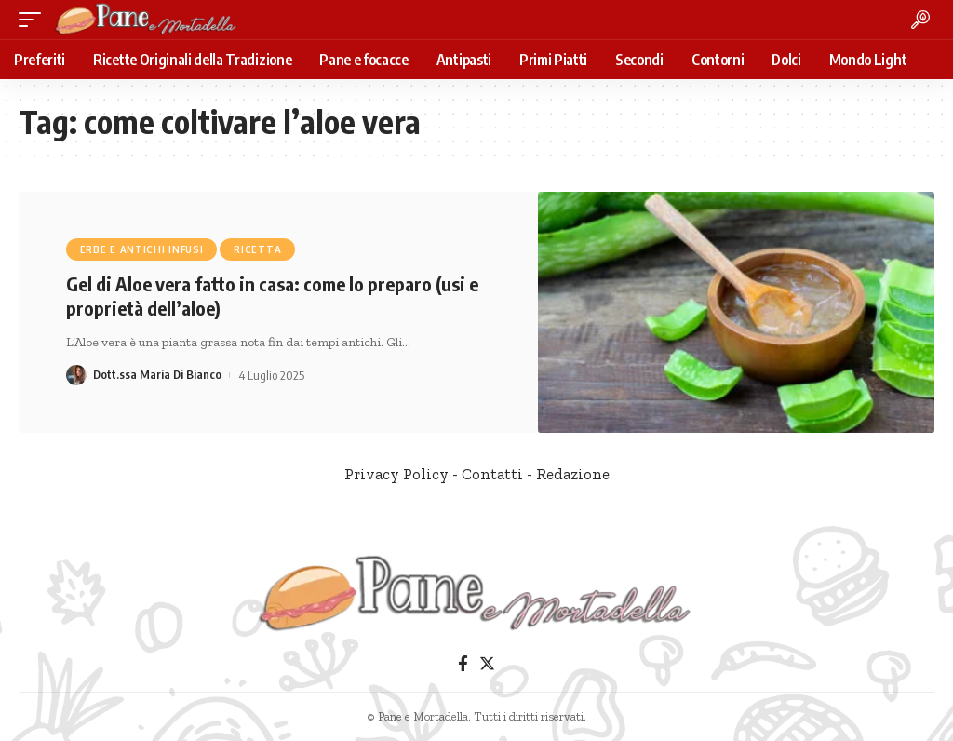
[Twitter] (487, 664)
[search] (920, 19)
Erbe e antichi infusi (142, 249)
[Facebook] (463, 664)
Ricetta (257, 249)
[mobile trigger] (34, 19)
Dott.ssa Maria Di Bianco (158, 375)
